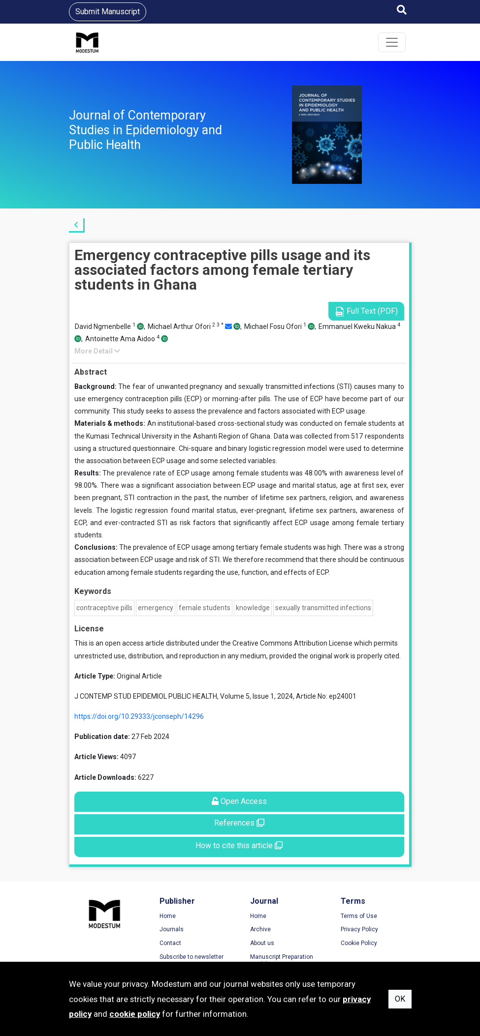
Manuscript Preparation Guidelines (281, 960)
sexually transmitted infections (323, 608)
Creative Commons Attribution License (292, 643)
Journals (172, 929)
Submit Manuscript (107, 11)
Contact (170, 943)
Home (168, 916)
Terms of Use (359, 916)
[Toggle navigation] (392, 42)
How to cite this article (239, 845)
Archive (260, 929)
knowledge (253, 608)
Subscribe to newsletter (192, 956)
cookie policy (134, 1014)
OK (400, 999)
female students (204, 608)
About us (262, 943)
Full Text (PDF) (366, 311)
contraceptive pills (104, 608)
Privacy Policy (359, 929)
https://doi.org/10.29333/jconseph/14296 (139, 716)
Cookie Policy (359, 943)
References (239, 823)
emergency (155, 608)
